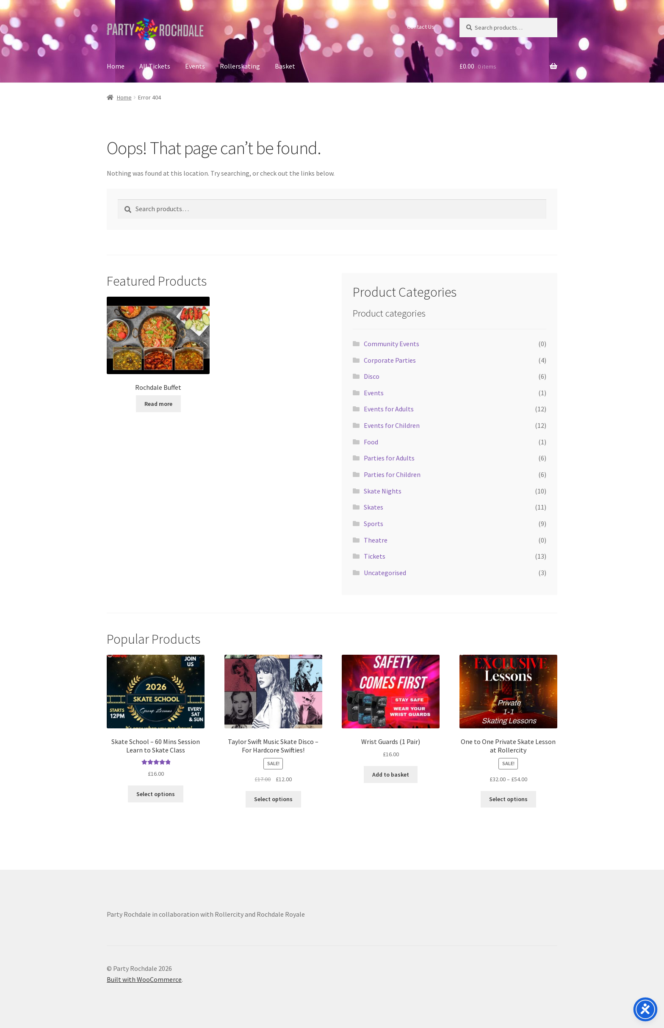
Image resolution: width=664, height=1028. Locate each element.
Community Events (391, 343)
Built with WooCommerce (144, 979)
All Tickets (154, 66)
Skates (373, 507)
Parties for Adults (389, 458)
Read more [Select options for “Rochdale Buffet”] (158, 404)
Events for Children (392, 425)
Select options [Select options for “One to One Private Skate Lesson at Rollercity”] (508, 799)
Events (195, 66)
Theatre (375, 540)
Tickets (374, 556)
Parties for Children (392, 474)
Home (116, 66)
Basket (285, 66)
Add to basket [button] (390, 774)
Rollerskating (240, 66)
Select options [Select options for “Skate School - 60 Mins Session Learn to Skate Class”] (155, 794)
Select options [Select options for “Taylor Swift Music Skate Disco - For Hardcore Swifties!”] (273, 799)
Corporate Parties (390, 360)
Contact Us (420, 26)
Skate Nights (382, 491)
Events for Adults (389, 409)
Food (371, 442)
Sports (373, 523)
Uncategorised (385, 572)
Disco (371, 376)
